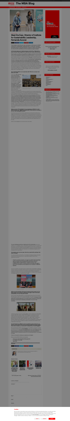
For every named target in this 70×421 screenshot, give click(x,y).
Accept (51, 418)
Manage (44, 418)
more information (35, 414)
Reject (37, 418)
